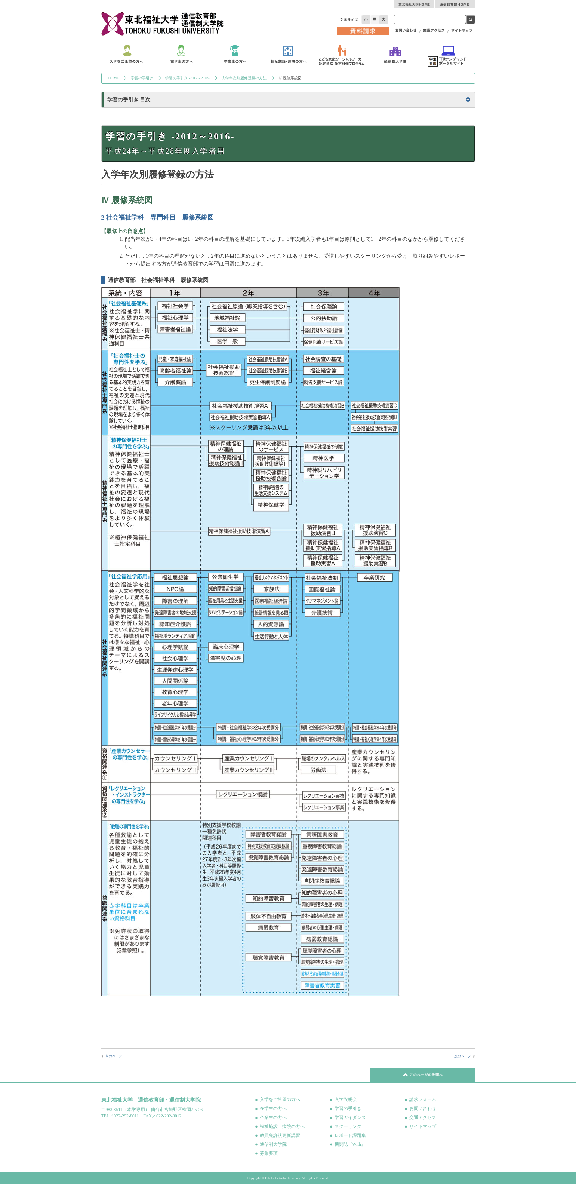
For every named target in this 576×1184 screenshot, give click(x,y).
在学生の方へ (273, 1108)
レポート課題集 (350, 1135)
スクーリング (348, 1126)
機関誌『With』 (350, 1144)
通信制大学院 (273, 1144)
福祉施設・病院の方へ (282, 1126)
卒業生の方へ (273, 1117)
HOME (113, 78)
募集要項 (269, 1153)
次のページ (462, 1056)
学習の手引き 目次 (129, 99)
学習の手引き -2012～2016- (187, 78)
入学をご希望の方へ (280, 1099)
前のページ (113, 1056)
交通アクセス (422, 1117)
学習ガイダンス (350, 1117)
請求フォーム (422, 1099)
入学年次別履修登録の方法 (244, 78)
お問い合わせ (422, 1108)
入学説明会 (346, 1099)
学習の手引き (142, 78)
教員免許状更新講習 (280, 1135)
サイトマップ (422, 1126)
